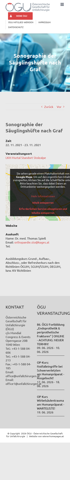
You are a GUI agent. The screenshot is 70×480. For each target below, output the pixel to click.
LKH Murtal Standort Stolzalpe (26, 157)
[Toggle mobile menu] (62, 4)
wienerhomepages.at (53, 436)
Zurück (48, 106)
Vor (59, 106)
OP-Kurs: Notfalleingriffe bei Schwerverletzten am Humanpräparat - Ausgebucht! (50, 370)
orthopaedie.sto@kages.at (31, 242)
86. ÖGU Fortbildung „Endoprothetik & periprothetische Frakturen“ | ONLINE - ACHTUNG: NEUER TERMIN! (50, 334)
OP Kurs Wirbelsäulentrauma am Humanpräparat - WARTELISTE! (50, 402)
